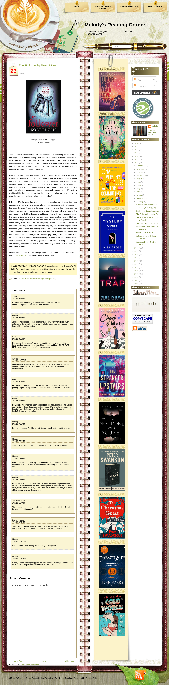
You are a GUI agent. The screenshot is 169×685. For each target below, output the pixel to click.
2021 (136, 153)
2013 (136, 261)
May (139, 189)
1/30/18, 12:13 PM (19, 541)
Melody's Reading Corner (115, 24)
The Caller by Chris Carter (147, 223)
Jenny (14, 296)
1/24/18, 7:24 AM (18, 441)
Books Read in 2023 (129, 6)
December (141, 166)
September (141, 176)
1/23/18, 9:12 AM (18, 298)
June (139, 185)
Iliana (14, 398)
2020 (136, 156)
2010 (136, 271)
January (140, 202)
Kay (13, 337)
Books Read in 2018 (144, 233)
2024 (136, 143)
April (139, 192)
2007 (136, 280)
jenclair (15, 358)
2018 (136, 163)
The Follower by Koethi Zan (37, 65)
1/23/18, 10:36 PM (19, 360)
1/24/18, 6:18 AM (18, 401)
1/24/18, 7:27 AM (18, 458)
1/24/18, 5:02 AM (18, 381)
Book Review (30, 279)
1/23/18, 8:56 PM (18, 339)
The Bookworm (18, 501)
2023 (136, 146)
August (140, 179)
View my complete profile (152, 132)
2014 (136, 258)
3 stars (21, 279)
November (141, 169)
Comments (140, 86)
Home (76, 6)
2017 (136, 248)
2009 (136, 274)
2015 (136, 255)
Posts (137, 80)
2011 (136, 268)
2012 (136, 264)
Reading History (155, 6)
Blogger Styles (92, 678)
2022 (136, 150)
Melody (15, 315)
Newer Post (17, 661)
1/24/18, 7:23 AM (18, 424)
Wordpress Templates (64, 678)
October (140, 172)
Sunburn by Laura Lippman (147, 211)
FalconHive (49, 678)
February (140, 198)
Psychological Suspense (44, 279)
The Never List (20, 255)
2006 (136, 284)
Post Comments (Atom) (30, 665)
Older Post (69, 661)
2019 (136, 159)
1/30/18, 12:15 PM (19, 559)
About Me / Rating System (103, 7)
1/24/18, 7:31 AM (18, 480)
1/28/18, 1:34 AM (18, 503)
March (139, 195)
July (138, 182)
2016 (136, 251)
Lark (14, 379)
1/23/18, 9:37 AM (18, 318)
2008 (136, 277)
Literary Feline (18, 520)
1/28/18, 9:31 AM (18, 522)
